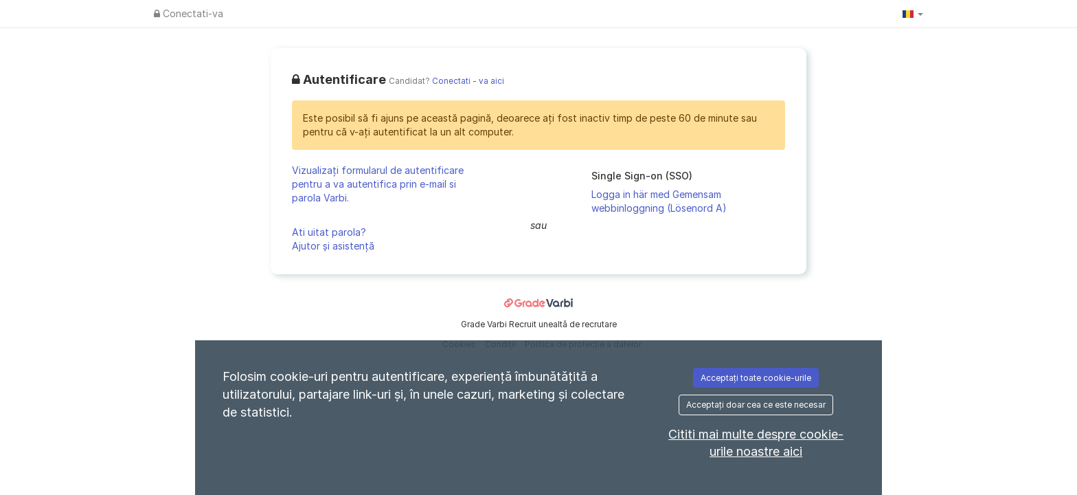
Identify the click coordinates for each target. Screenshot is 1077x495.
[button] (913, 14)
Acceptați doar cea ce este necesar (756, 404)
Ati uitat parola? (329, 232)
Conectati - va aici (468, 81)
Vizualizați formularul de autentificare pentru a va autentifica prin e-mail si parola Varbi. (378, 184)
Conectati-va (188, 13)
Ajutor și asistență (333, 246)
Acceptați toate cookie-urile (756, 378)
